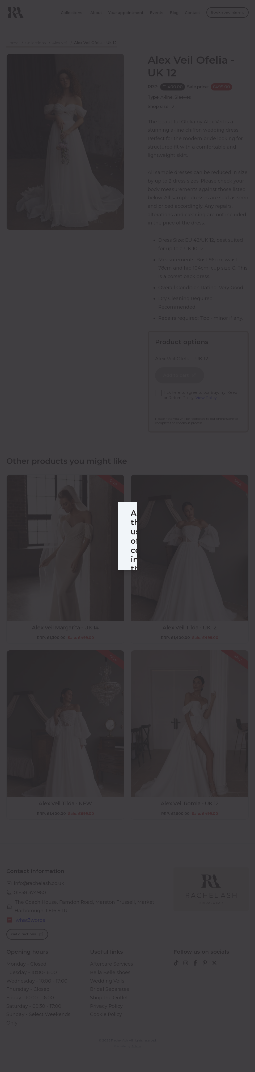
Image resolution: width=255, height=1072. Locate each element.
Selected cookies (106, 586)
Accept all (157, 586)
